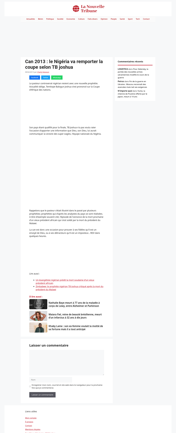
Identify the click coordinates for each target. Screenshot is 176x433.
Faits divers (92, 19)
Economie (71, 19)
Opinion (104, 19)
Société (60, 19)
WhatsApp (57, 77)
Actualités (30, 19)
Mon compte (30, 418)
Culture (81, 19)
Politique (50, 19)
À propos (29, 421)
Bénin (40, 19)
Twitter (45, 77)
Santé (122, 19)
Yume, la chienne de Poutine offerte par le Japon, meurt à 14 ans (132, 94)
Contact (146, 19)
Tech (138, 19)
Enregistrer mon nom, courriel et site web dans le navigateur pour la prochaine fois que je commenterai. (67, 386)
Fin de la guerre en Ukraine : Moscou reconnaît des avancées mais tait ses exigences (132, 84)
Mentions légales (32, 429)
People (114, 19)
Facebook (34, 77)
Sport (130, 19)
